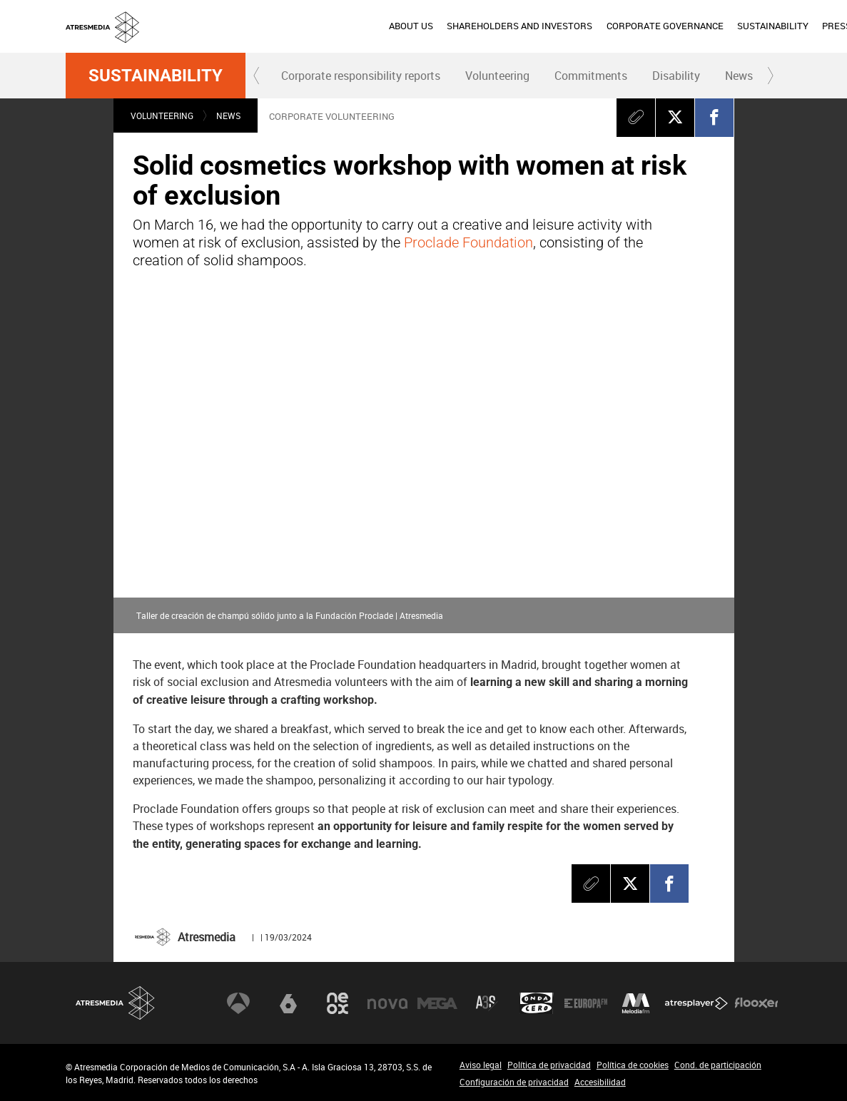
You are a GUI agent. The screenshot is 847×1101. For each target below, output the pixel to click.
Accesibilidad (600, 1081)
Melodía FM (635, 1003)
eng (760, 25)
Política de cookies (633, 1064)
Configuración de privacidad (514, 1081)
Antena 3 (238, 1003)
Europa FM (585, 1003)
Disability (676, 75)
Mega (437, 1003)
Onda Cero (536, 1003)
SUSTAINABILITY (611, 25)
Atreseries (486, 1003)
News (739, 75)
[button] (256, 75)
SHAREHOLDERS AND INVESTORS (359, 25)
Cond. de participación (717, 1064)
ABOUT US (250, 25)
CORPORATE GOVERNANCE (503, 25)
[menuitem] (250, 26)
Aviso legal (481, 1064)
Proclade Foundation (468, 242)
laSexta (288, 1003)
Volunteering (497, 75)
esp (725, 25)
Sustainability (155, 76)
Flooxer (756, 1003)
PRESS (675, 25)
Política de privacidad (549, 1064)
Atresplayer (696, 1003)
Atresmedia (116, 1003)
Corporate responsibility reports (360, 75)
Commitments (590, 75)
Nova (387, 1003)
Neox (337, 1003)
